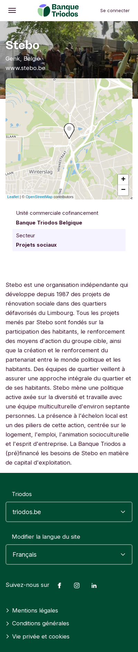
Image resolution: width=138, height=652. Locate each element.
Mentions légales (32, 610)
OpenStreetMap (39, 197)
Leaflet (13, 197)
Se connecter (115, 10)
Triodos (22, 494)
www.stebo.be (25, 67)
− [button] (123, 190)
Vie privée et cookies (38, 636)
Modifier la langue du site (46, 536)
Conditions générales (37, 623)
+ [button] (123, 180)
